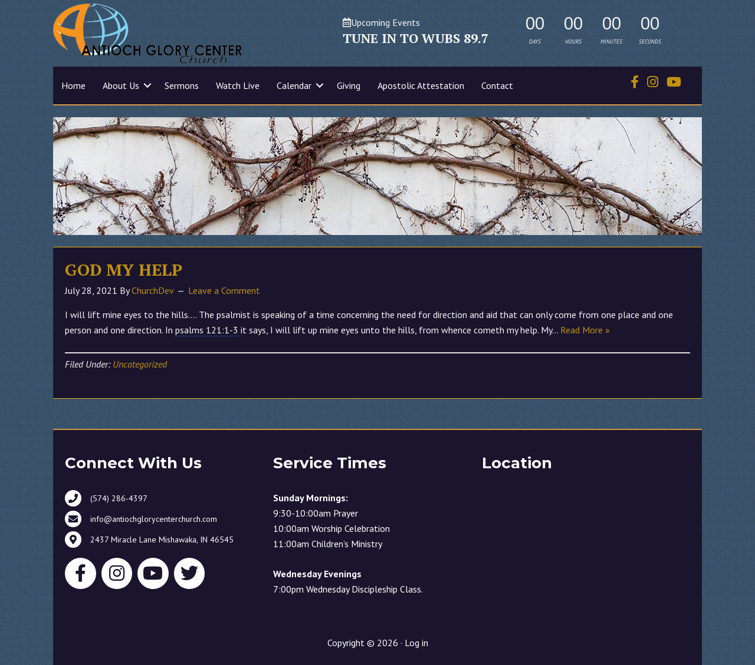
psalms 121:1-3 (206, 330)
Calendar (294, 85)
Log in (416, 643)
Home (73, 85)
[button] (147, 85)
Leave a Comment (224, 290)
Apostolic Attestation (421, 85)
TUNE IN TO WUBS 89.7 (415, 38)
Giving (348, 85)
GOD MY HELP (123, 269)
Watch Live (238, 85)
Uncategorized (140, 364)
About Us (121, 85)
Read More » (585, 330)
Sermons (182, 85)
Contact (497, 85)
